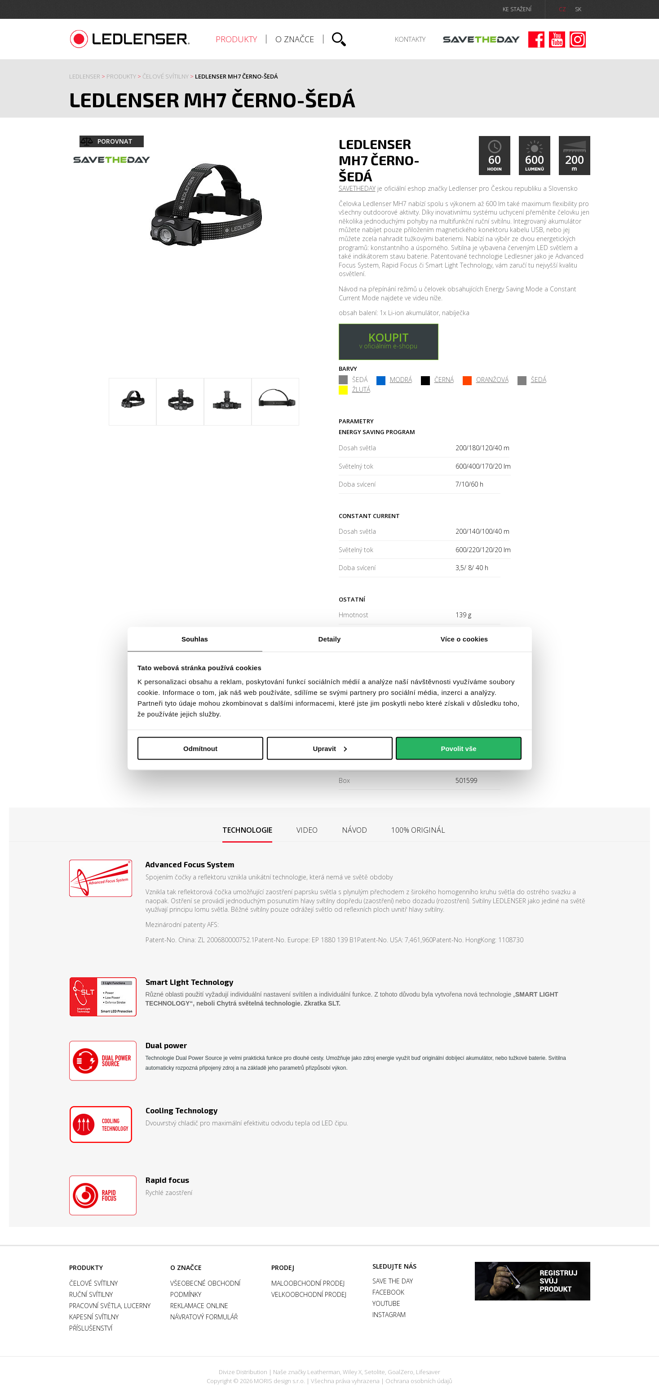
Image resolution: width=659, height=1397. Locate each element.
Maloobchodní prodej (308, 1283)
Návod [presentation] (354, 830)
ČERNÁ (437, 379)
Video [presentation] (307, 830)
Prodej (282, 1267)
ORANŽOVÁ (486, 379)
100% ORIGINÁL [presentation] (418, 830)
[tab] (247, 831)
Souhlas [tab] (194, 639)
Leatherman (323, 1372)
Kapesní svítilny (94, 1317)
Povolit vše (458, 748)
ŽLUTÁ (354, 389)
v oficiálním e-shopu (388, 340)
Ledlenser (130, 39)
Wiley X (352, 1372)
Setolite (374, 1372)
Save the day (481, 39)
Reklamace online (199, 1305)
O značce (294, 39)
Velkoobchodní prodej (308, 1294)
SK (578, 9)
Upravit (330, 748)
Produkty (236, 39)
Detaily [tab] (329, 639)
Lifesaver (428, 1372)
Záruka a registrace (532, 1281)
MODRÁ (394, 379)
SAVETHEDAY (357, 188)
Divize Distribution (243, 1372)
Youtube (557, 39)
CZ (562, 9)
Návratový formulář (204, 1317)
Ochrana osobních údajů (418, 1381)
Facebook (536, 39)
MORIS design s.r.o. (279, 1381)
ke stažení (517, 9)
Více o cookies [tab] (464, 639)
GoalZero (400, 1372)
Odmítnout (200, 748)
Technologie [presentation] (247, 830)
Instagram (578, 39)
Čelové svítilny (165, 76)
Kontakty (410, 39)
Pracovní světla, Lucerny (109, 1305)
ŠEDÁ (531, 379)
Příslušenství (90, 1328)
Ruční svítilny (91, 1294)
